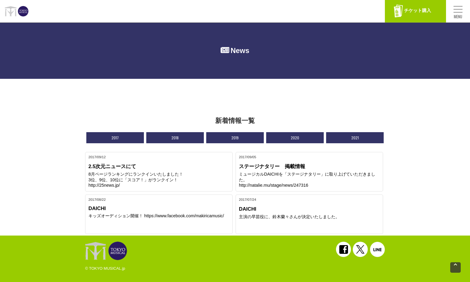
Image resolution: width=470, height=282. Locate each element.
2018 (175, 137)
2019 (235, 137)
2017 (115, 137)
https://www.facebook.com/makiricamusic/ (184, 215)
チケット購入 (412, 10)
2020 (295, 137)
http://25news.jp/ (104, 185)
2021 (355, 137)
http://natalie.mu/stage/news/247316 (273, 185)
